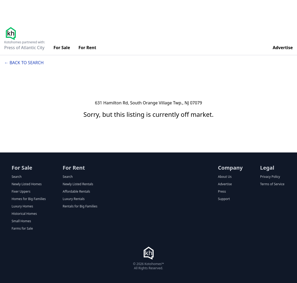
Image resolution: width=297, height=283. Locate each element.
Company (230, 167)
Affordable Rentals (76, 191)
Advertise (283, 47)
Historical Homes (24, 214)
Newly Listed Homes (27, 184)
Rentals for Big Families (80, 206)
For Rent (87, 47)
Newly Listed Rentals (78, 184)
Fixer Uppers (21, 191)
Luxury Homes (22, 206)
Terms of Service (272, 184)
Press (222, 191)
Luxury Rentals (74, 199)
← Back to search (24, 63)
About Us (225, 177)
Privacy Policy (270, 177)
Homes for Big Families (29, 199)
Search (17, 177)
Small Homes (21, 221)
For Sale (61, 47)
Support (224, 199)
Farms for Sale (22, 228)
